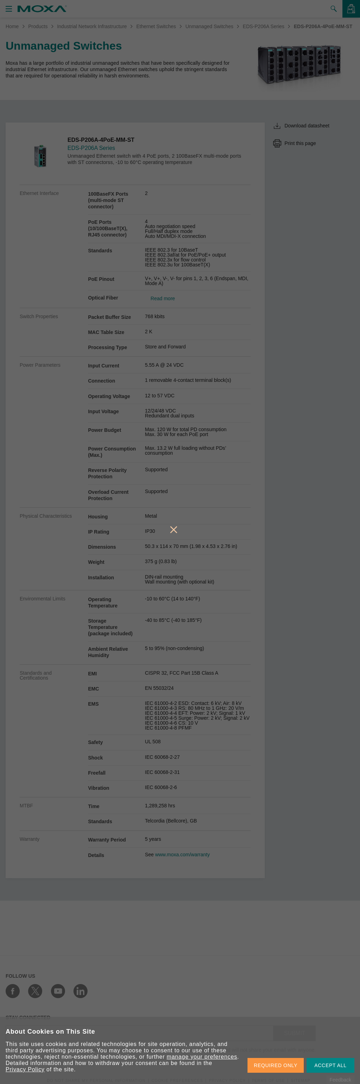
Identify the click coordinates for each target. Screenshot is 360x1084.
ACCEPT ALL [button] (330, 1065)
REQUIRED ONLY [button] (275, 1065)
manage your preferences (202, 1057)
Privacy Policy (25, 1069)
